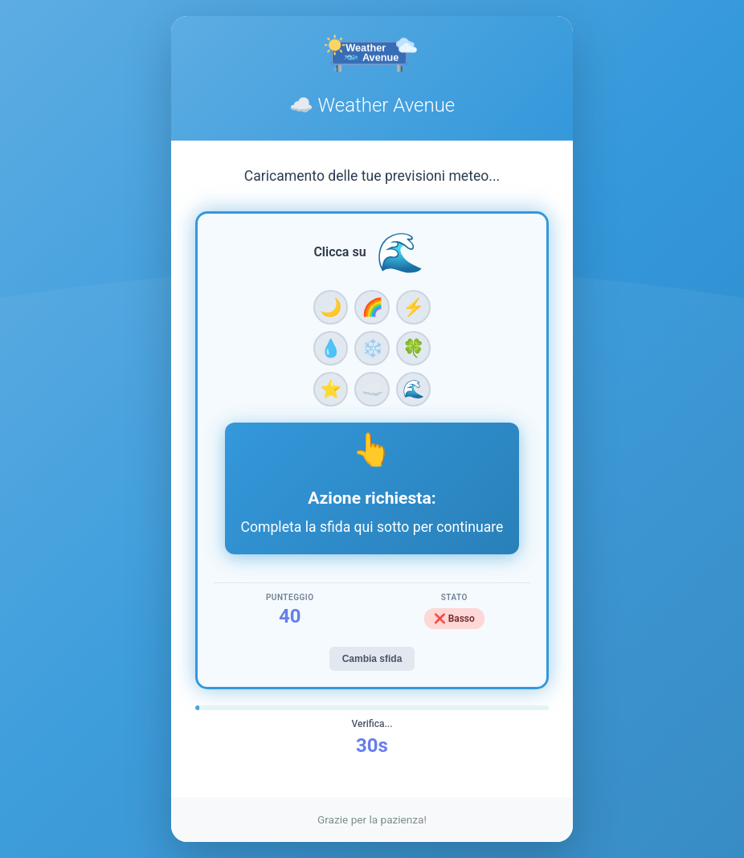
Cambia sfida (372, 658)
